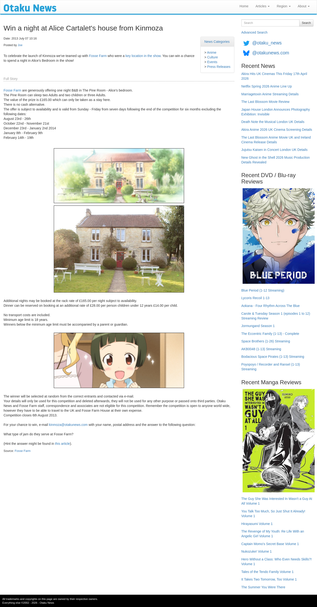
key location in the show (143, 56)
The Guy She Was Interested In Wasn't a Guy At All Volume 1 (276, 501)
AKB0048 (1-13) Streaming (261, 349)
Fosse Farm (98, 56)
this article (62, 443)
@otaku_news (266, 42)
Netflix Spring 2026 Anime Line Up (266, 86)
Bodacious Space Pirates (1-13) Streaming (272, 356)
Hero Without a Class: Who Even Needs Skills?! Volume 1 (276, 561)
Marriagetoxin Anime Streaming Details (270, 94)
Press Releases (218, 67)
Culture (212, 57)
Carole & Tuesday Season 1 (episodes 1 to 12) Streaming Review (275, 316)
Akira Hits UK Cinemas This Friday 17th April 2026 (274, 76)
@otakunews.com (270, 52)
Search (306, 23)
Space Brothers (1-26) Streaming (265, 341)
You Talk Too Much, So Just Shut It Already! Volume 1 (273, 513)
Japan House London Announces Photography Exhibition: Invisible (275, 112)
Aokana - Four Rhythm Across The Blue (270, 306)
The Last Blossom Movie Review (265, 102)
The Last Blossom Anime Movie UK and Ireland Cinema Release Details (276, 139)
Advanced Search (254, 32)
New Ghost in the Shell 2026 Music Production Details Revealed (275, 160)
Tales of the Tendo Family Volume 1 (267, 572)
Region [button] (283, 6)
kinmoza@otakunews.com (68, 425)
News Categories (217, 42)
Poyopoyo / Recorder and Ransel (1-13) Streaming (270, 366)
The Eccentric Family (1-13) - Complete (270, 334)
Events (212, 62)
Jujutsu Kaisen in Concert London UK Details (274, 150)
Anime (212, 52)
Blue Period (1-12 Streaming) (262, 290)
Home (244, 6)
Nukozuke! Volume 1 (256, 551)
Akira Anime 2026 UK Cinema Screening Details (276, 129)
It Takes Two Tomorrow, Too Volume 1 (269, 579)
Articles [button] (262, 6)
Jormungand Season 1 (258, 326)
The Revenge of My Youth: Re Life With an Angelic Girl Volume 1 (272, 533)
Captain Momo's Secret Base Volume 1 (270, 544)
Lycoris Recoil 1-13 (255, 298)
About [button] (304, 6)
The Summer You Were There (263, 587)
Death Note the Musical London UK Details (272, 122)
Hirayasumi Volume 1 (257, 524)
